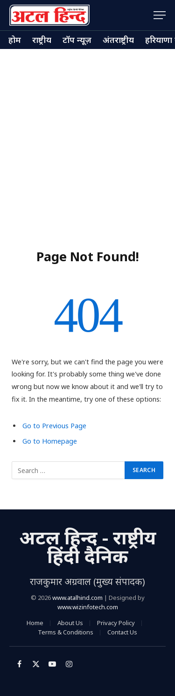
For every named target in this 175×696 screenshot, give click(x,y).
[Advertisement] (87, 141)
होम (14, 39)
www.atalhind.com (77, 597)
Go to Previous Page (54, 425)
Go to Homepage (49, 441)
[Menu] (160, 15)
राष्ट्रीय (41, 39)
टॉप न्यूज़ (77, 39)
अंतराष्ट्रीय (118, 39)
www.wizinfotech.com (87, 607)
